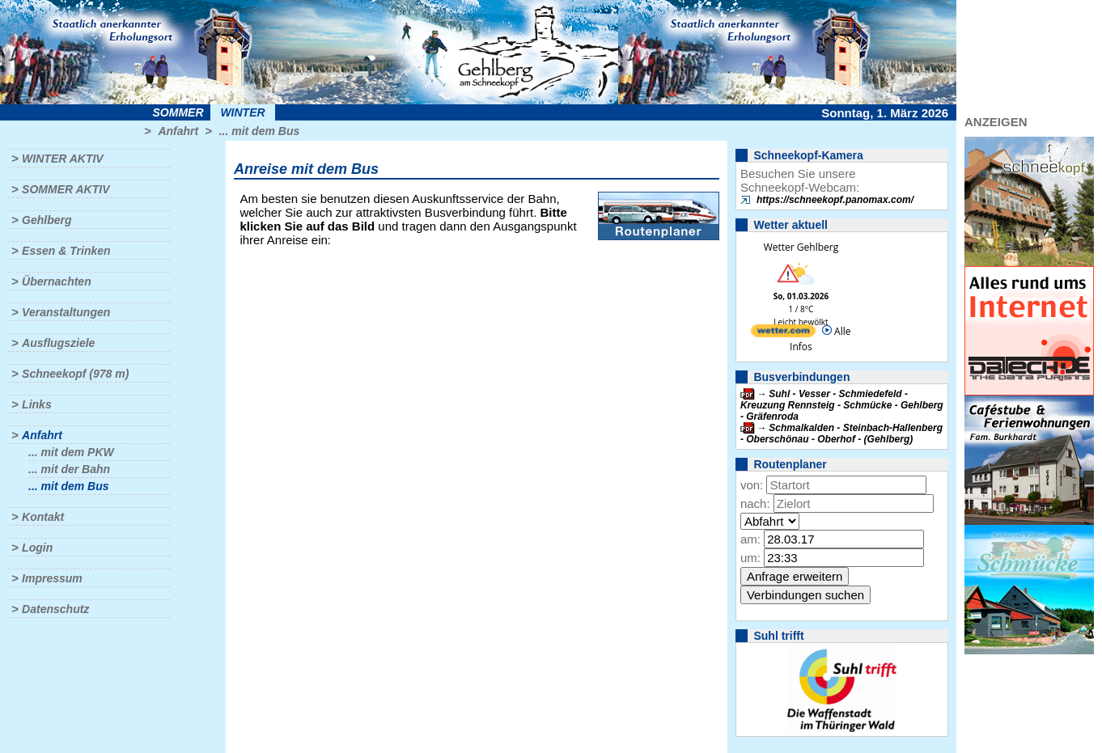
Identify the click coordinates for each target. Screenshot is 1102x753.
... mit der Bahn (69, 469)
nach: (755, 503)
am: (750, 539)
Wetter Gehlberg (801, 247)
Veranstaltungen (66, 312)
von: (751, 485)
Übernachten (56, 281)
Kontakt (43, 516)
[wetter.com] (783, 334)
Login (37, 547)
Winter (242, 112)
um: (750, 558)
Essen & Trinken (66, 250)
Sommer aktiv (65, 189)
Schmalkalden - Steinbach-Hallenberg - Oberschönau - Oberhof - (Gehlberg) (841, 433)
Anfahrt (178, 131)
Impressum (52, 578)
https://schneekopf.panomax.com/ (835, 199)
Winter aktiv (63, 158)
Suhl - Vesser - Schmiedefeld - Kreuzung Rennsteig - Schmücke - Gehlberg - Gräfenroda (841, 405)
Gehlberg (46, 220)
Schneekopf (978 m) (75, 373)
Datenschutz (55, 609)
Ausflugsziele (58, 342)
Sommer (178, 112)
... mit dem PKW (71, 452)
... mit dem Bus (259, 131)
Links (37, 404)
